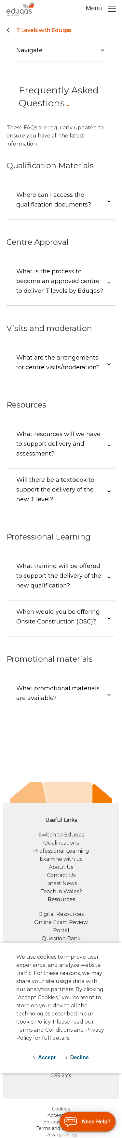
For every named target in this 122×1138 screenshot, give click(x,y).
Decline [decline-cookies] (79, 1057)
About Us (61, 867)
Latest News (61, 883)
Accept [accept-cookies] (46, 1057)
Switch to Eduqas (61, 835)
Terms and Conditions (61, 1128)
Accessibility (61, 1115)
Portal (61, 930)
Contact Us (61, 875)
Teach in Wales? (61, 891)
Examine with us (61, 859)
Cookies (61, 1109)
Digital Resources (61, 914)
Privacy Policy (61, 1135)
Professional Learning (61, 851)
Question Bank (61, 938)
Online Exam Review (61, 922)
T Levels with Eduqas (43, 30)
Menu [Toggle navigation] (101, 9)
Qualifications (61, 843)
